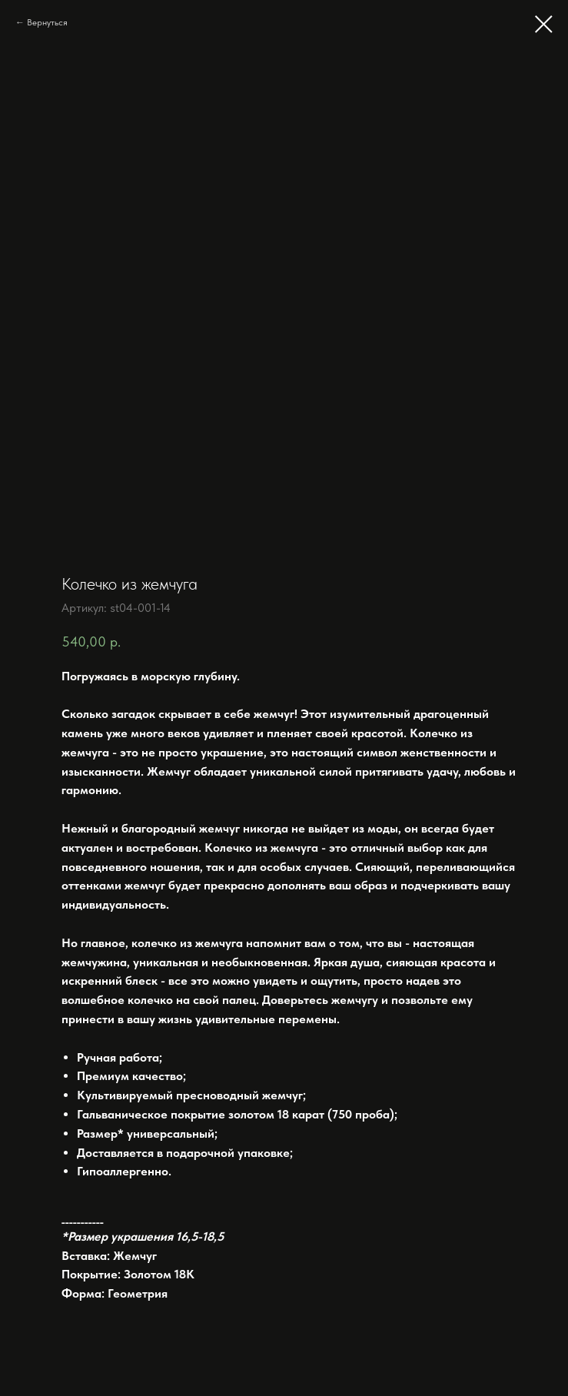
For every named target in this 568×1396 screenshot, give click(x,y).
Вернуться (47, 22)
